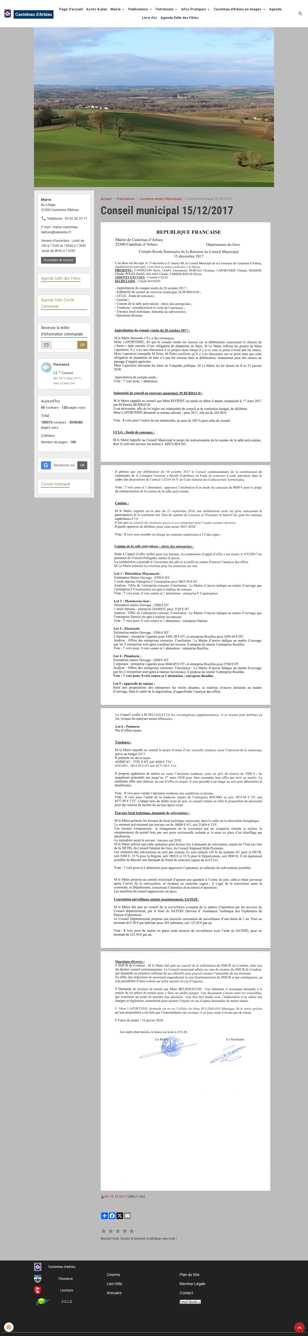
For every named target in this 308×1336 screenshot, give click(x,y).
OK (82, 345)
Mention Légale (192, 1283)
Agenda (275, 9)
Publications (138, 9)
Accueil (106, 199)
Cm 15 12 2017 (115, 1197)
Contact (186, 1293)
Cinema (113, 1274)
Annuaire (114, 1293)
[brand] (24, 13)
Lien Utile (114, 1283)
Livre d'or (149, 18)
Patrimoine (165, 9)
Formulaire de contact (58, 260)
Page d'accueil (71, 9)
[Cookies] (9, 1327)
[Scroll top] (299, 1327)
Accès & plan (96, 9)
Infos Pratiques (194, 9)
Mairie (116, 9)
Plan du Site (189, 1274)
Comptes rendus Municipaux (161, 199)
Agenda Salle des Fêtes (180, 18)
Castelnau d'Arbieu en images (238, 9)
